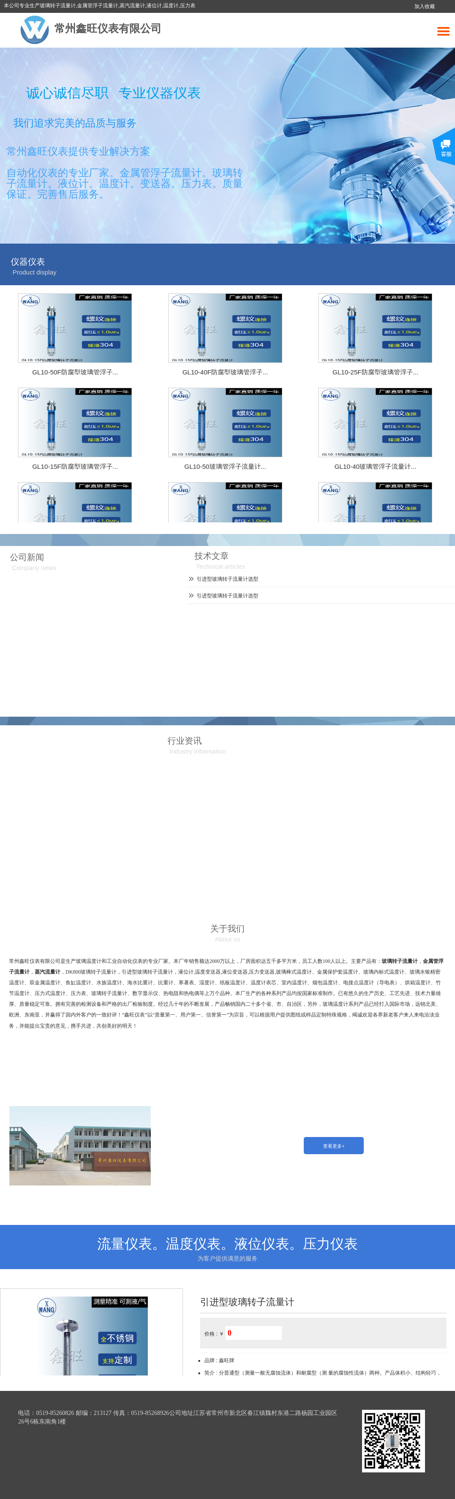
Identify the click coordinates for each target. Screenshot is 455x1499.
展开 (443, 153)
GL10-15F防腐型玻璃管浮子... (75, 466)
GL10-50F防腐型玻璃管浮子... (75, 372)
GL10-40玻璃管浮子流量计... (375, 466)
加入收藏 (424, 6)
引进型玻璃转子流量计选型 (227, 579)
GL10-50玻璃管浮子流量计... (225, 466)
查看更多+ (334, 1146)
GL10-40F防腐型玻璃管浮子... (225, 372)
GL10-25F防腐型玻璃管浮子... (375, 372)
